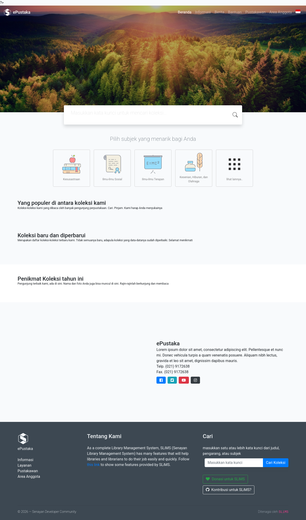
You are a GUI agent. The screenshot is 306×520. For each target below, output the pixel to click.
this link (93, 464)
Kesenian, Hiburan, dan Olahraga (194, 168)
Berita (219, 12)
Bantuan (235, 12)
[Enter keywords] (234, 462)
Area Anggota (280, 12)
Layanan (24, 465)
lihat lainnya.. (234, 168)
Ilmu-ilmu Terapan (153, 168)
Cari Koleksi (275, 462)
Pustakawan (255, 12)
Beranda (184, 12)
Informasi (203, 12)
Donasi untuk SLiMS (225, 479)
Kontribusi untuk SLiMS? (228, 490)
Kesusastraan (71, 168)
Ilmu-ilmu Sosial (112, 168)
